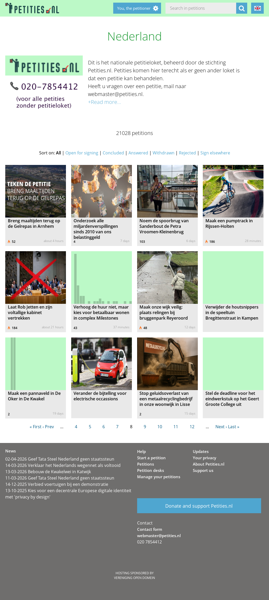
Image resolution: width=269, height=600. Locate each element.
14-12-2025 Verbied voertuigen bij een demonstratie (56, 484)
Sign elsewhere (215, 153)
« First (36, 427)
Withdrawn (163, 153)
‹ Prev (48, 427)
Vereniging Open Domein (134, 578)
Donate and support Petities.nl (199, 506)
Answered (138, 153)
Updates (201, 451)
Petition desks (150, 470)
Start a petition (151, 457)
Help (141, 451)
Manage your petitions (158, 476)
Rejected (187, 153)
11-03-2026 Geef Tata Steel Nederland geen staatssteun (59, 478)
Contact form (149, 529)
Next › (221, 427)
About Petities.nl (208, 464)
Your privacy (204, 457)
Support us (203, 470)
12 (192, 427)
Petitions (145, 464)
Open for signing (81, 153)
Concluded (113, 153)
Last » (233, 427)
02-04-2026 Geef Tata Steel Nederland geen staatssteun (59, 459)
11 (175, 427)
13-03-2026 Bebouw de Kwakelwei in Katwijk (48, 472)
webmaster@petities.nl (159, 535)
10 (159, 427)
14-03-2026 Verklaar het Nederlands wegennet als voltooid (63, 465)
